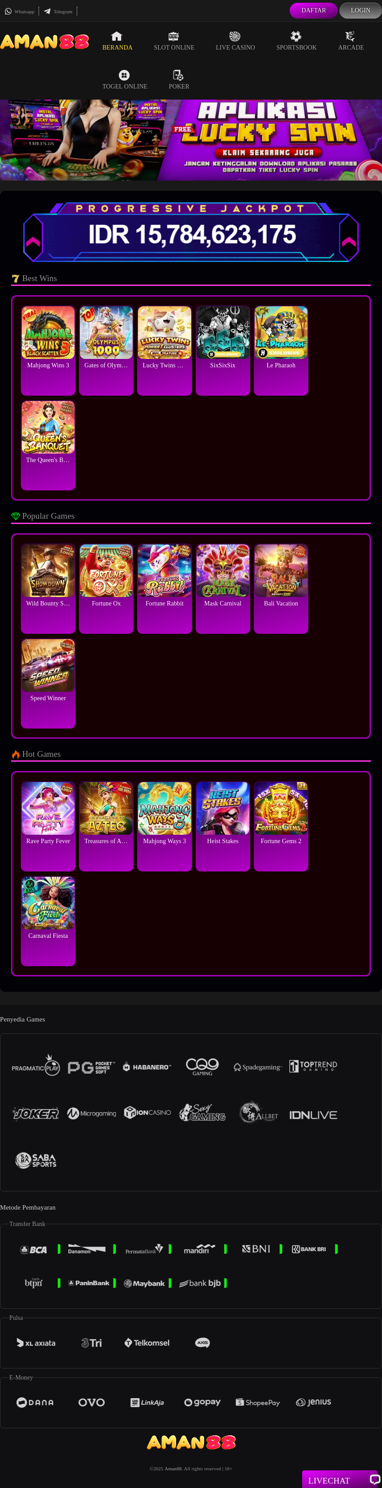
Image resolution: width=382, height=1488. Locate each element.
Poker (179, 79)
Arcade (351, 41)
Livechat (339, 1480)
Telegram (57, 11)
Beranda (117, 41)
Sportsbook (296, 41)
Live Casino (235, 41)
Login (360, 10)
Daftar (313, 10)
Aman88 (173, 1468)
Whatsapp (19, 11)
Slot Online (174, 41)
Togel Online (125, 79)
